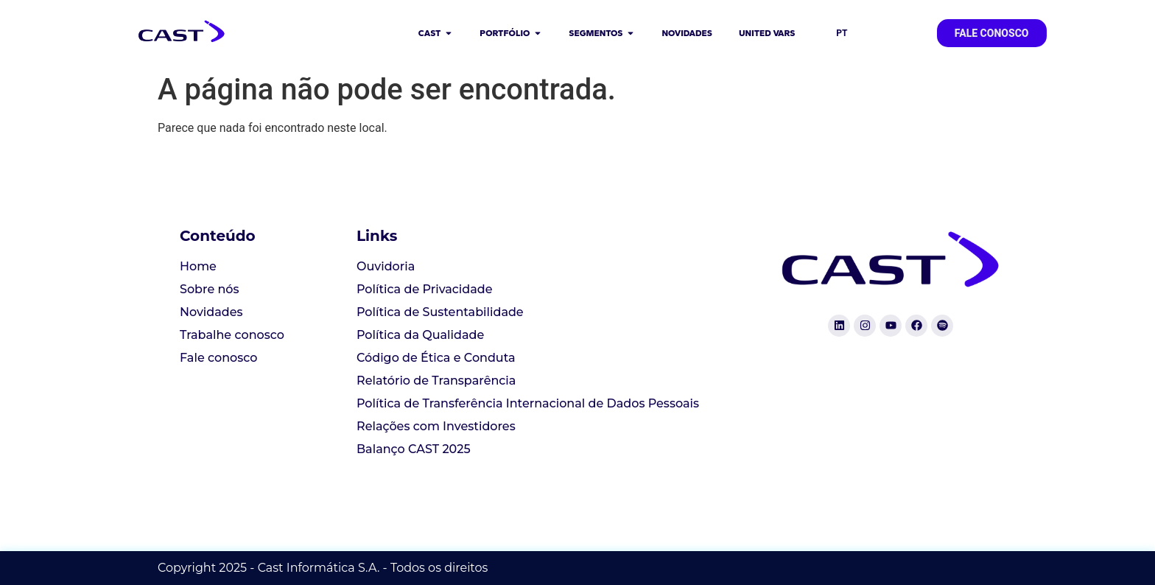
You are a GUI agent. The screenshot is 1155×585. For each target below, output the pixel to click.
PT (841, 33)
